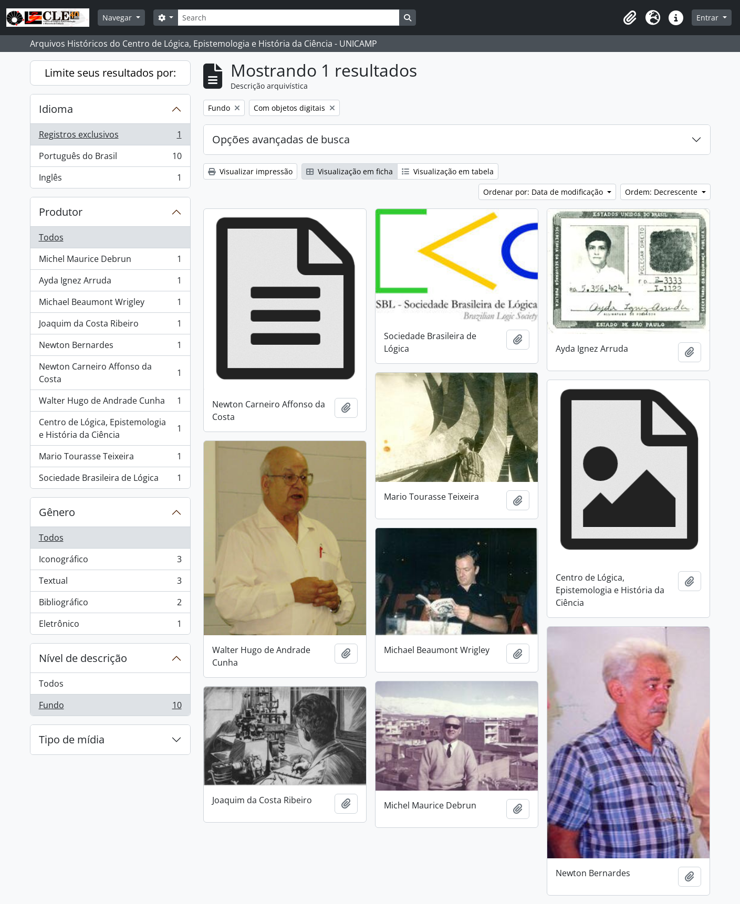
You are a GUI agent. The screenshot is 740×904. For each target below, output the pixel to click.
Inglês (110, 179)
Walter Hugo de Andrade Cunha (110, 403)
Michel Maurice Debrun (110, 261)
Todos (51, 237)
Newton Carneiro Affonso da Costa (110, 373)
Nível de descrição (83, 658)
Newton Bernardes (110, 347)
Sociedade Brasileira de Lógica (110, 479)
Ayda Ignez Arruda (110, 282)
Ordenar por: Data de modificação (544, 192)
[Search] (288, 17)
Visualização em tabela (448, 171)
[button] (629, 17)
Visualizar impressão (250, 171)
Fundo (110, 707)
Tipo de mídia (72, 739)
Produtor (60, 212)
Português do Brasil (110, 158)
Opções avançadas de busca (281, 139)
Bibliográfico (110, 604)
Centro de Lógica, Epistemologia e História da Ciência (110, 428)
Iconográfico (110, 561)
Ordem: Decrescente (662, 192)
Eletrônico (110, 625)
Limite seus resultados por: (110, 73)
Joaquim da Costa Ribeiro (110, 325)
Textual (110, 583)
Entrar (708, 18)
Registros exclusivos (110, 136)
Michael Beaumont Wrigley (110, 304)
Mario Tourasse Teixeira (110, 458)
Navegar (118, 18)
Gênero (57, 512)
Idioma (56, 109)
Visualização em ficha (349, 171)
